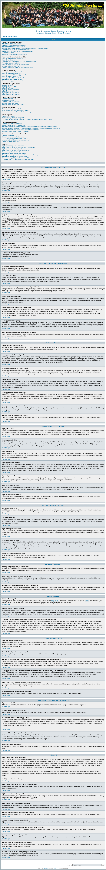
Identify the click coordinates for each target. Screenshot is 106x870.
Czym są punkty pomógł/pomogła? (12, 123)
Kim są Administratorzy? (9, 98)
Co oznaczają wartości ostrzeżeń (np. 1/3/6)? (15, 138)
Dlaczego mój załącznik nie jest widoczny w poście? (16, 152)
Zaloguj (48, 33)
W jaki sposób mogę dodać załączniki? (13, 146)
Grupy (68, 31)
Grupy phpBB (55, 601)
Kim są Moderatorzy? (8, 100)
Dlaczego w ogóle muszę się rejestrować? (14, 45)
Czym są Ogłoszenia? (8, 91)
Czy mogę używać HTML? (9, 87)
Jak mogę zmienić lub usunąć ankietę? (13, 78)
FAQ (38, 31)
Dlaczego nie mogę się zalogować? (12, 43)
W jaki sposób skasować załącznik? (12, 149)
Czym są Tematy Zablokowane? (11, 94)
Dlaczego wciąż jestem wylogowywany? (13, 46)
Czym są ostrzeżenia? (8, 135)
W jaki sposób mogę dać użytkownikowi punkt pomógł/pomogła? (20, 129)
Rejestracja (40, 33)
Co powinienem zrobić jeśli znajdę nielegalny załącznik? (18, 159)
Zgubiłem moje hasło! (8, 52)
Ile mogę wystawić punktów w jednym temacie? (15, 131)
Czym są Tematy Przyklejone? (10, 93)
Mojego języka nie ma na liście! (11, 63)
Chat (60, 33)
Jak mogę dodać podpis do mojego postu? (14, 75)
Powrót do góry (6, 179)
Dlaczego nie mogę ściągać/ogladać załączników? (16, 158)
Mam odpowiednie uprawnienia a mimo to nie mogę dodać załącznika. (22, 155)
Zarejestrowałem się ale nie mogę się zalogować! (16, 49)
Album (54, 33)
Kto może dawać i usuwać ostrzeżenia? (13, 137)
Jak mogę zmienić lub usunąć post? (12, 73)
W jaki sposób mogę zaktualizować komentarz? (15, 150)
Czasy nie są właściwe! (8, 60)
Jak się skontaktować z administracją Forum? (15, 54)
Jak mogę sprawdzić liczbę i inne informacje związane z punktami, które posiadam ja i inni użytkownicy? (31, 128)
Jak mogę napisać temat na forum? (12, 72)
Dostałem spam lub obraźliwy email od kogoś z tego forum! (18, 112)
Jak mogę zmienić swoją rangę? (11, 66)
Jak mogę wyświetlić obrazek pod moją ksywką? (15, 64)
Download (66, 33)
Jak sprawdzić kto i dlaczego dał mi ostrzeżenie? (16, 140)
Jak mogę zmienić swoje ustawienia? (12, 58)
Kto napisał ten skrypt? (8, 116)
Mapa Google (45, 31)
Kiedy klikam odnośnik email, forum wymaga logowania (17, 67)
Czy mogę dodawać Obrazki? (10, 90)
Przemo (87, 601)
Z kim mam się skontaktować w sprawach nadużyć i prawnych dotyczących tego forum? (27, 119)
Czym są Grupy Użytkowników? (11, 101)
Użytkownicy (61, 31)
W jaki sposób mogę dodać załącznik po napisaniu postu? (18, 147)
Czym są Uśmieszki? (8, 88)
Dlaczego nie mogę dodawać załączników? (14, 153)
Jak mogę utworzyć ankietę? (10, 76)
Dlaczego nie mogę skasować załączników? (14, 156)
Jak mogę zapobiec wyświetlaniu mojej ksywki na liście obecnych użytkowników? (25, 48)
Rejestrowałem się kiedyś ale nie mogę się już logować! (17, 51)
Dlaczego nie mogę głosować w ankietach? (14, 81)
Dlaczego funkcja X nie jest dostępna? (13, 118)
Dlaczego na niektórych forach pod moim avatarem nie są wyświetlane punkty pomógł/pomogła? (29, 126)
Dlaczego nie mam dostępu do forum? (13, 79)
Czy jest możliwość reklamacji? (10, 141)
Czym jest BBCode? (7, 85)
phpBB (46, 868)
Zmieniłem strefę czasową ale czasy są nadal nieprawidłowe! (19, 61)
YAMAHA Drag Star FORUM (9, 36)
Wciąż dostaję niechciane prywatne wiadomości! (15, 110)
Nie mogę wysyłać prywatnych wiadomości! (14, 109)
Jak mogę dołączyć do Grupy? (10, 103)
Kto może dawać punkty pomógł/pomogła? (14, 125)
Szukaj (53, 31)
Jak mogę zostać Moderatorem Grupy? (13, 104)
